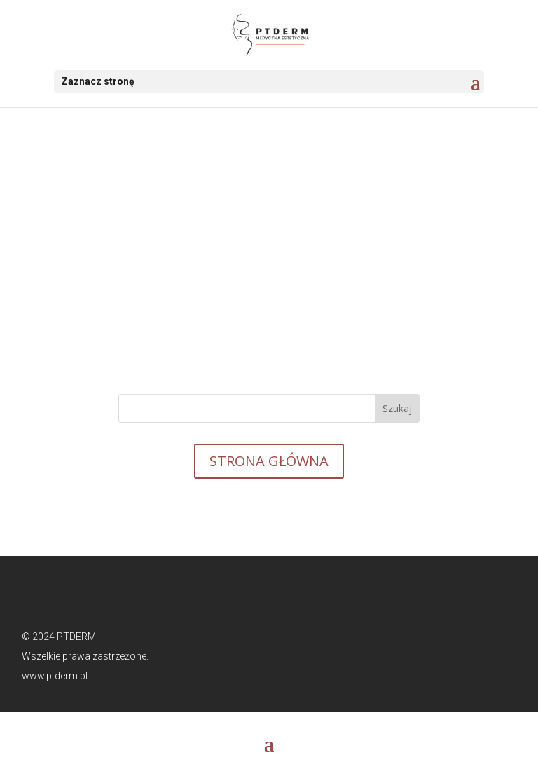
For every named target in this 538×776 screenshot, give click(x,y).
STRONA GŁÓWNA (269, 460)
